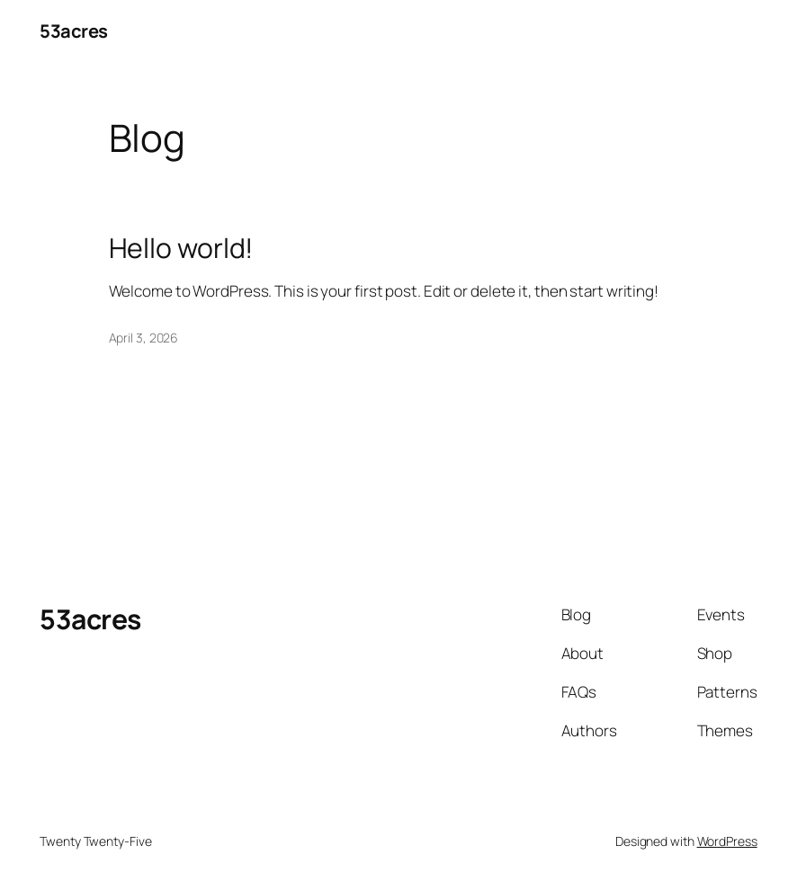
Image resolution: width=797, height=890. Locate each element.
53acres (74, 30)
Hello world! (181, 248)
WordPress (727, 841)
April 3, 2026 (144, 337)
